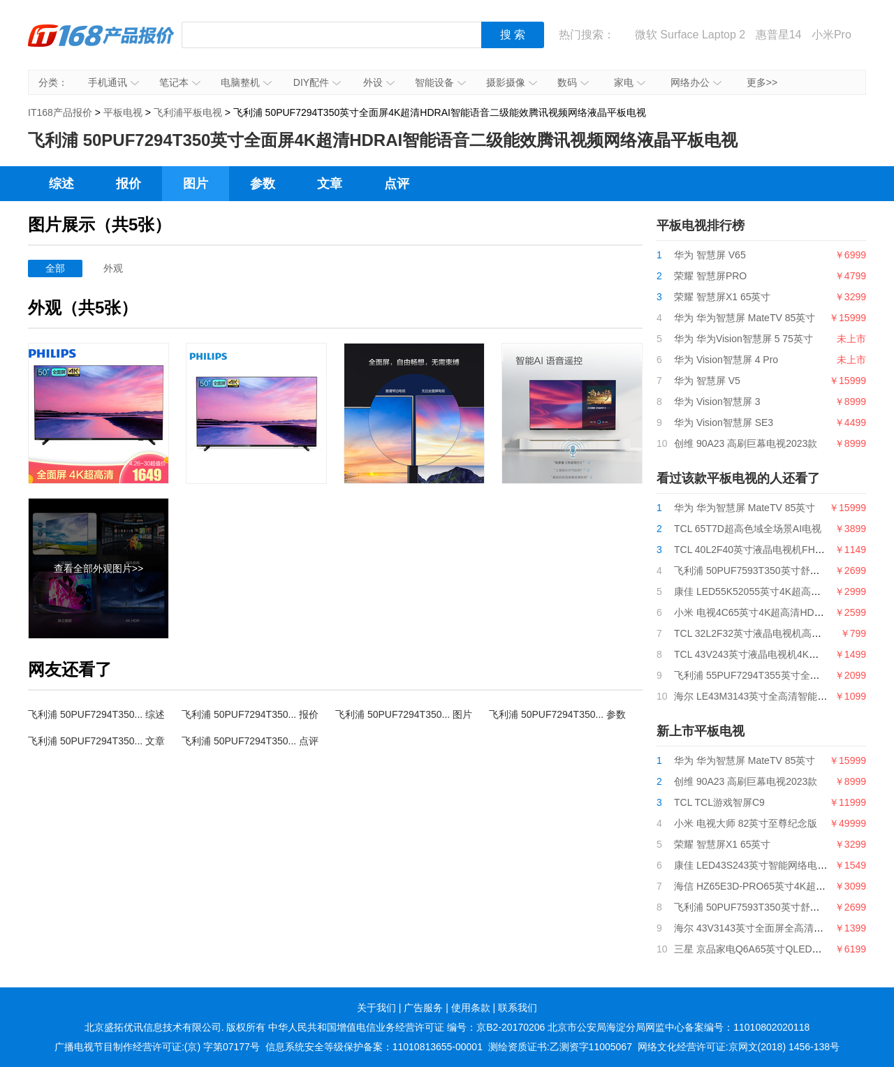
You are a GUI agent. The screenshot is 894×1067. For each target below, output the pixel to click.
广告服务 (423, 1007)
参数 (262, 184)
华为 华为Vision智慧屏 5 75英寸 (743, 338)
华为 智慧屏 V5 (707, 380)
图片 (195, 184)
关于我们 (376, 1007)
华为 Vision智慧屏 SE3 (723, 422)
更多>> (762, 82)
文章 (329, 184)
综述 (61, 184)
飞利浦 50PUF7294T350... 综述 (96, 714)
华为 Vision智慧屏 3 (717, 401)
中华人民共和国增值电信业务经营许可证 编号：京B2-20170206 (406, 1027)
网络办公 (695, 82)
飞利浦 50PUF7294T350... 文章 (96, 740)
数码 (573, 82)
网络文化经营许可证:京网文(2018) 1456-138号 (739, 1046)
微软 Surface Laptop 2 (690, 35)
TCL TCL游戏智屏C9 (719, 802)
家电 (629, 82)
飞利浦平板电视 (188, 112)
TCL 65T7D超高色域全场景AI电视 (747, 528)
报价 (128, 184)
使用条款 (470, 1007)
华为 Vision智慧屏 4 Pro (726, 359)
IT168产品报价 (101, 45)
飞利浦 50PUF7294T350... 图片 (403, 714)
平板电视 (122, 112)
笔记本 (179, 82)
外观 (113, 268)
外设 (379, 82)
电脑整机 (246, 82)
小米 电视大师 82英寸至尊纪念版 (745, 823)
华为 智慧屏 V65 (710, 254)
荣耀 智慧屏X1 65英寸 (722, 296)
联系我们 (517, 1007)
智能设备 (440, 82)
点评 (396, 184)
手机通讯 (113, 82)
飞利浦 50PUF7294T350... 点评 (250, 740)
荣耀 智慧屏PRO (710, 275)
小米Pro (831, 35)
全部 (55, 268)
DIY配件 (317, 82)
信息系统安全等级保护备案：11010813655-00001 (374, 1046)
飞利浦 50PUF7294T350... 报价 (250, 714)
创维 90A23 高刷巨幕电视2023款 (745, 443)
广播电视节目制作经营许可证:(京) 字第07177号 (157, 1046)
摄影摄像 (511, 82)
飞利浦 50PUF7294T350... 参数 (557, 714)
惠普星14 (779, 35)
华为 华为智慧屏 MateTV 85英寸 (744, 317)
